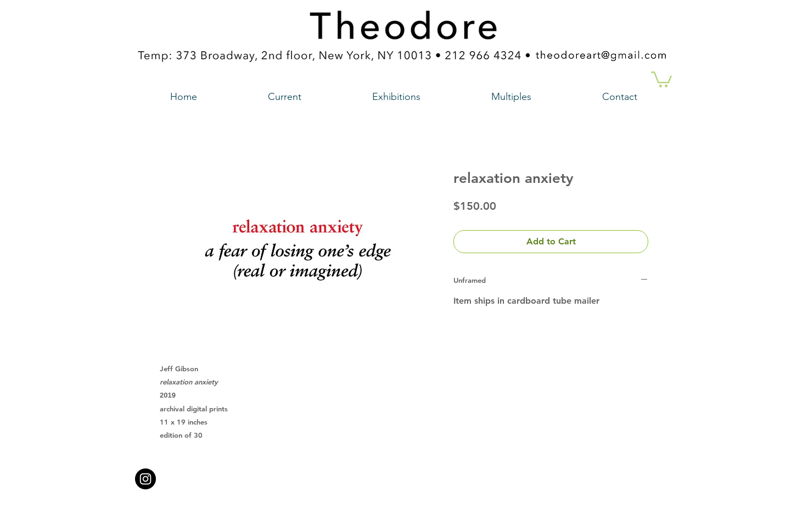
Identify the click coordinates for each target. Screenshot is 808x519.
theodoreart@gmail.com (357, 475)
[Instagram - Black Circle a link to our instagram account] (145, 478)
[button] (661, 78)
